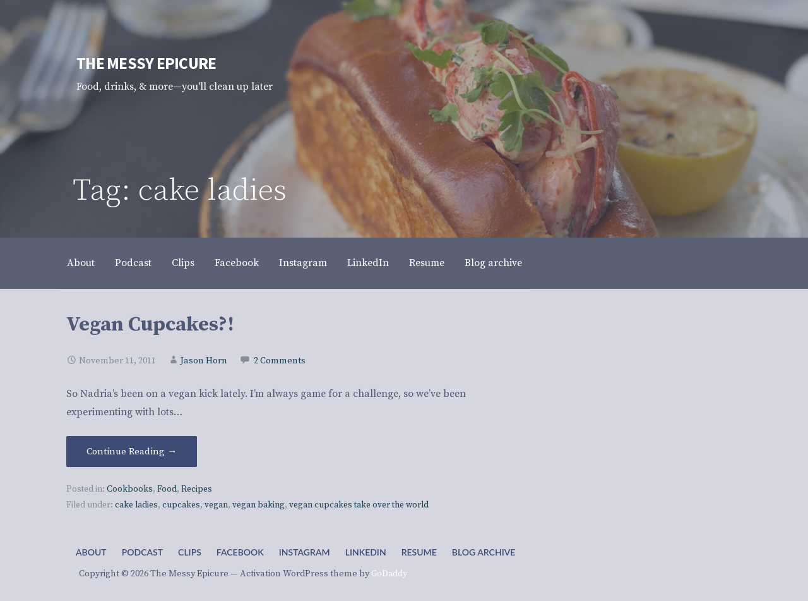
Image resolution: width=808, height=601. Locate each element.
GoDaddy (389, 574)
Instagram (303, 263)
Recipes (196, 489)
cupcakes (181, 505)
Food (167, 489)
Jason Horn (204, 361)
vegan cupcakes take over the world (359, 505)
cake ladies (136, 505)
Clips (183, 263)
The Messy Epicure (146, 63)
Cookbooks (130, 489)
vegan (216, 505)
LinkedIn (368, 263)
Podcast (133, 263)
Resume (426, 263)
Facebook (237, 263)
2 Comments (280, 361)
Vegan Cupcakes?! (150, 324)
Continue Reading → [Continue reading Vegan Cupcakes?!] (131, 452)
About (81, 263)
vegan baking (258, 505)
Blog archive (493, 263)
